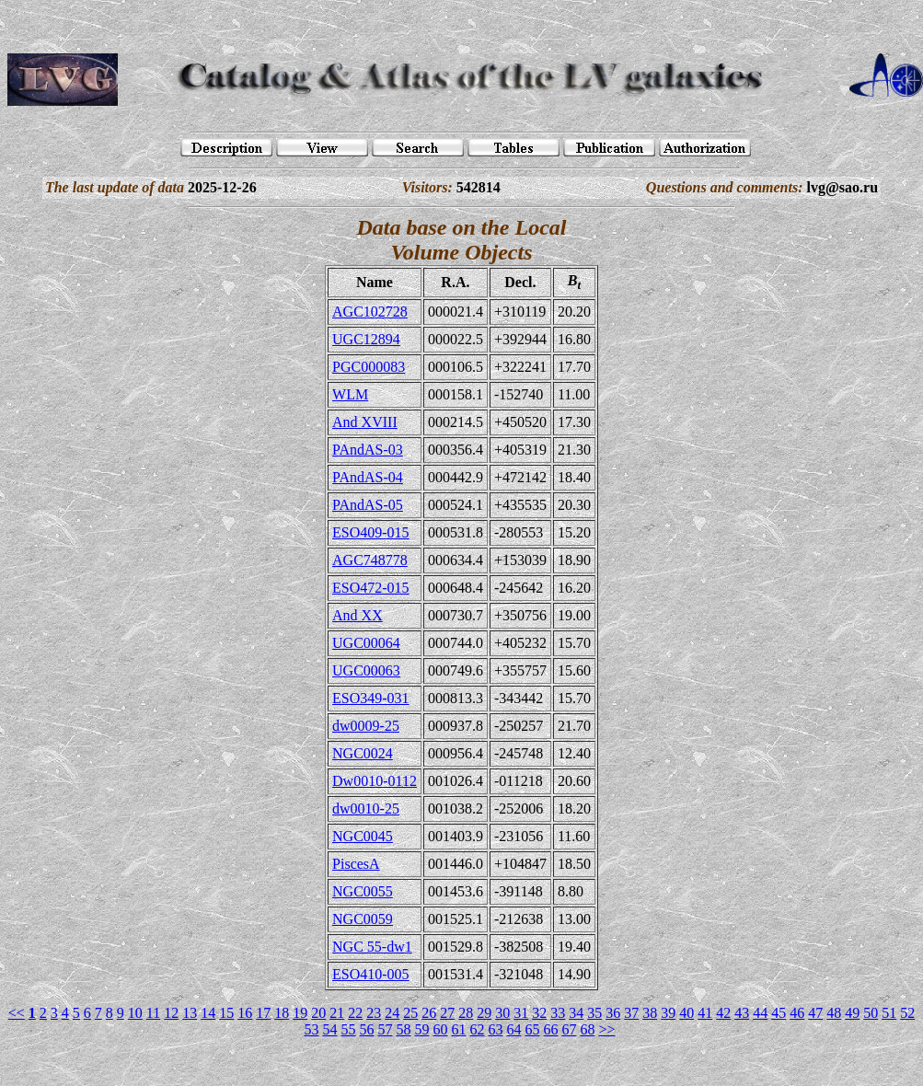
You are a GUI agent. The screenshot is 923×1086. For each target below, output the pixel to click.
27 (447, 1013)
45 (778, 1013)
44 (760, 1013)
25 (410, 1013)
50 (870, 1013)
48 (833, 1013)
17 (263, 1013)
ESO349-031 (371, 698)
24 (392, 1013)
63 (495, 1029)
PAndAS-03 (367, 449)
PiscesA (356, 864)
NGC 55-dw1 (372, 946)
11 (153, 1013)
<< (16, 1013)
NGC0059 (362, 919)
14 (208, 1013)
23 (373, 1013)
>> (606, 1029)
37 (631, 1013)
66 (550, 1029)
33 (557, 1013)
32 (539, 1013)
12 (171, 1013)
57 (384, 1029)
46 (797, 1013)
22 (355, 1013)
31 (520, 1013)
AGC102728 (370, 311)
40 (686, 1013)
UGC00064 (366, 643)
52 (907, 1013)
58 (403, 1029)
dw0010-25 (365, 808)
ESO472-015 (371, 587)
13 (189, 1013)
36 (613, 1013)
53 (311, 1029)
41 (705, 1013)
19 (300, 1013)
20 (318, 1013)
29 (484, 1013)
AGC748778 (370, 560)
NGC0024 (362, 753)
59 (421, 1029)
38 (649, 1013)
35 (594, 1013)
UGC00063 (366, 670)
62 (476, 1029)
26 (428, 1013)
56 (366, 1029)
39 (668, 1013)
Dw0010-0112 (374, 781)
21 (336, 1013)
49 (852, 1013)
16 (244, 1013)
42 (723, 1013)
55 (347, 1029)
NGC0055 (362, 891)
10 (135, 1013)
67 (568, 1029)
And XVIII (365, 422)
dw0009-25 (365, 726)
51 (889, 1013)
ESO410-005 (371, 974)
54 (329, 1029)
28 (465, 1013)
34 (576, 1013)
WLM (350, 394)
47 (815, 1013)
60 (440, 1029)
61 (458, 1029)
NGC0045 (362, 836)
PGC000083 (368, 367)
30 (502, 1013)
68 (587, 1029)
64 (513, 1029)
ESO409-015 (371, 532)
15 (226, 1013)
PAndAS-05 (367, 505)
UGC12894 (366, 339)
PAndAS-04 (367, 477)
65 (532, 1029)
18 (281, 1013)
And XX (357, 615)
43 (741, 1013)
